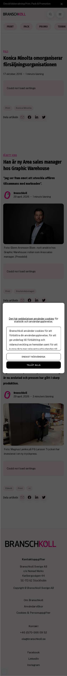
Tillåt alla (34, 365)
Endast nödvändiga (33, 357)
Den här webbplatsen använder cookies (31, 318)
